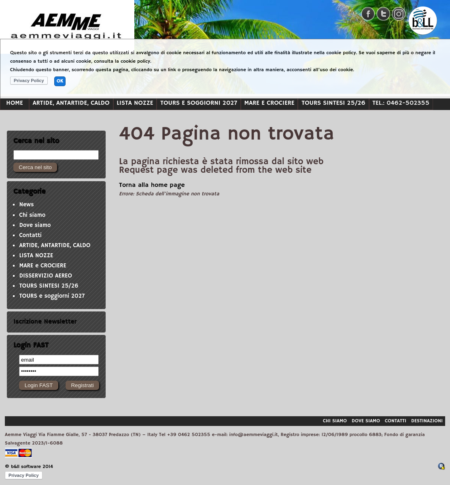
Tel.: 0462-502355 (400, 103)
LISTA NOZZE (135, 103)
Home (14, 103)
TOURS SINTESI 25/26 (333, 103)
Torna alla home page (152, 185)
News (26, 204)
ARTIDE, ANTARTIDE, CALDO (71, 103)
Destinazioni (427, 421)
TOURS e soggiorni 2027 (198, 103)
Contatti (30, 235)
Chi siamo (32, 215)
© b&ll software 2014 (29, 467)
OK (60, 81)
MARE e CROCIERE (269, 103)
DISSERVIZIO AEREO (45, 276)
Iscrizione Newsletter (44, 322)
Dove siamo (35, 225)
